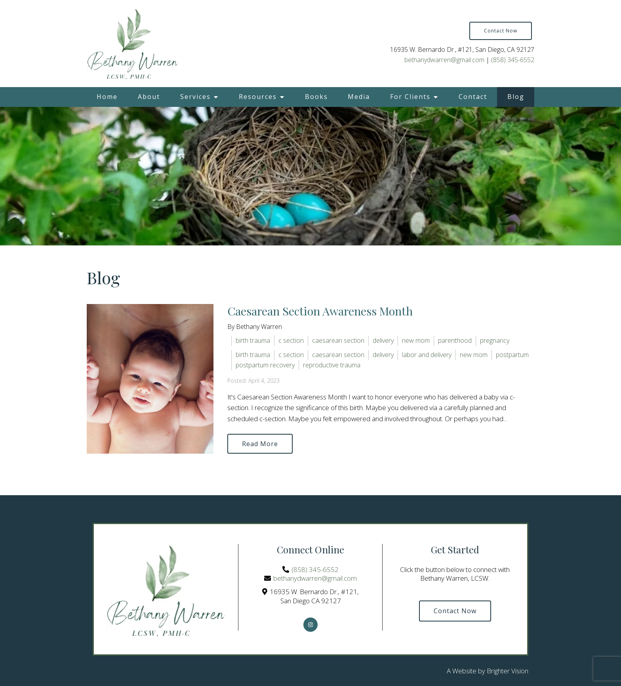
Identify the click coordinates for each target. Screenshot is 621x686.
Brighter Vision (507, 670)
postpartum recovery (265, 365)
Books (316, 96)
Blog (515, 96)
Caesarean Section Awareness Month (320, 310)
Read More (260, 443)
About (149, 96)
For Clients (410, 96)
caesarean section (338, 340)
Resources (258, 96)
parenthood (455, 340)
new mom (416, 340)
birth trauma (253, 340)
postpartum (512, 354)
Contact (473, 96)
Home (107, 96)
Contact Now (500, 30)
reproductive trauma (331, 365)
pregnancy (494, 340)
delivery (383, 340)
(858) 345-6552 (512, 59)
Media (359, 96)
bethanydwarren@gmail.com (444, 59)
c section (291, 340)
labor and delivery (426, 354)
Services (195, 96)
